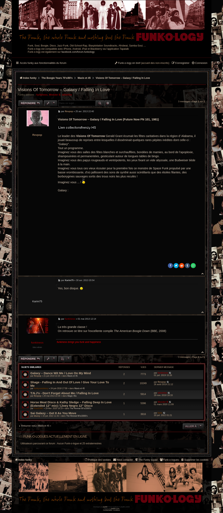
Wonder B (55, 94)
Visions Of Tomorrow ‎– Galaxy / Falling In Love (123, 78)
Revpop (37, 134)
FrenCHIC (38, 408)
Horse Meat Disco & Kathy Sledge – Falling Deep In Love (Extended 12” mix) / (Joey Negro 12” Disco (71, 403)
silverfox (67, 94)
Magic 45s (72, 396)
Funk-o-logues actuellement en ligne (55, 436)
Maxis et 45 (72, 376)
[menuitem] (199, 63)
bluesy (37, 416)
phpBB (105, 507)
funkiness (42, 94)
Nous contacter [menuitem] (123, 459)
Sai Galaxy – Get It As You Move (53, 413)
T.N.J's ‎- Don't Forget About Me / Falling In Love (64, 393)
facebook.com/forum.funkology (78, 52)
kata (160, 413)
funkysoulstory (41, 388)
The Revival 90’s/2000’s (80, 408)
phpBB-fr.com (115, 508)
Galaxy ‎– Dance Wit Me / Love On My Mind (60, 373)
